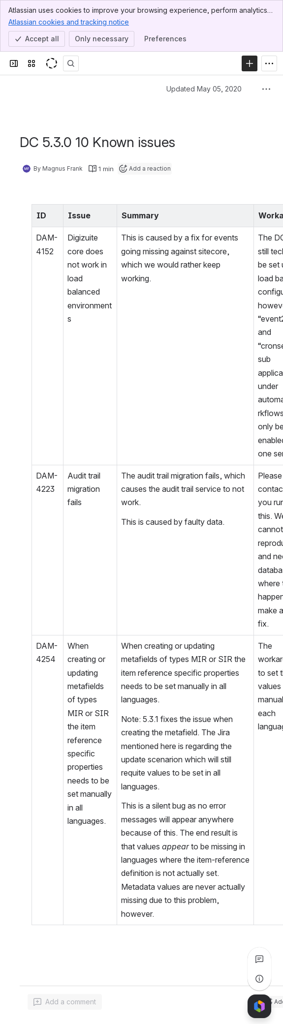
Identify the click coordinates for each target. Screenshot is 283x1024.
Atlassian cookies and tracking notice (68, 21)
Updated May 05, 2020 (204, 89)
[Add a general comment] (65, 1002)
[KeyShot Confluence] (51, 63)
